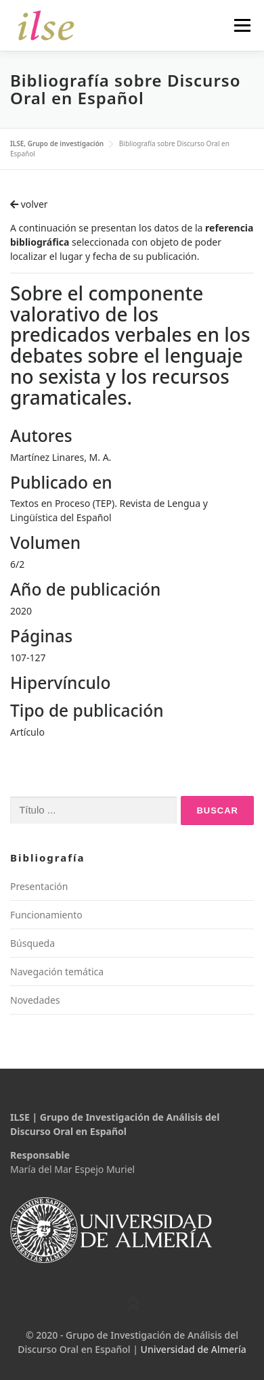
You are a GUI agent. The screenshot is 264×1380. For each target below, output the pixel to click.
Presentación (39, 886)
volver (29, 204)
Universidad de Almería (193, 1349)
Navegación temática (57, 971)
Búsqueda (32, 943)
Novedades (35, 1000)
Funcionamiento (46, 914)
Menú (242, 25)
